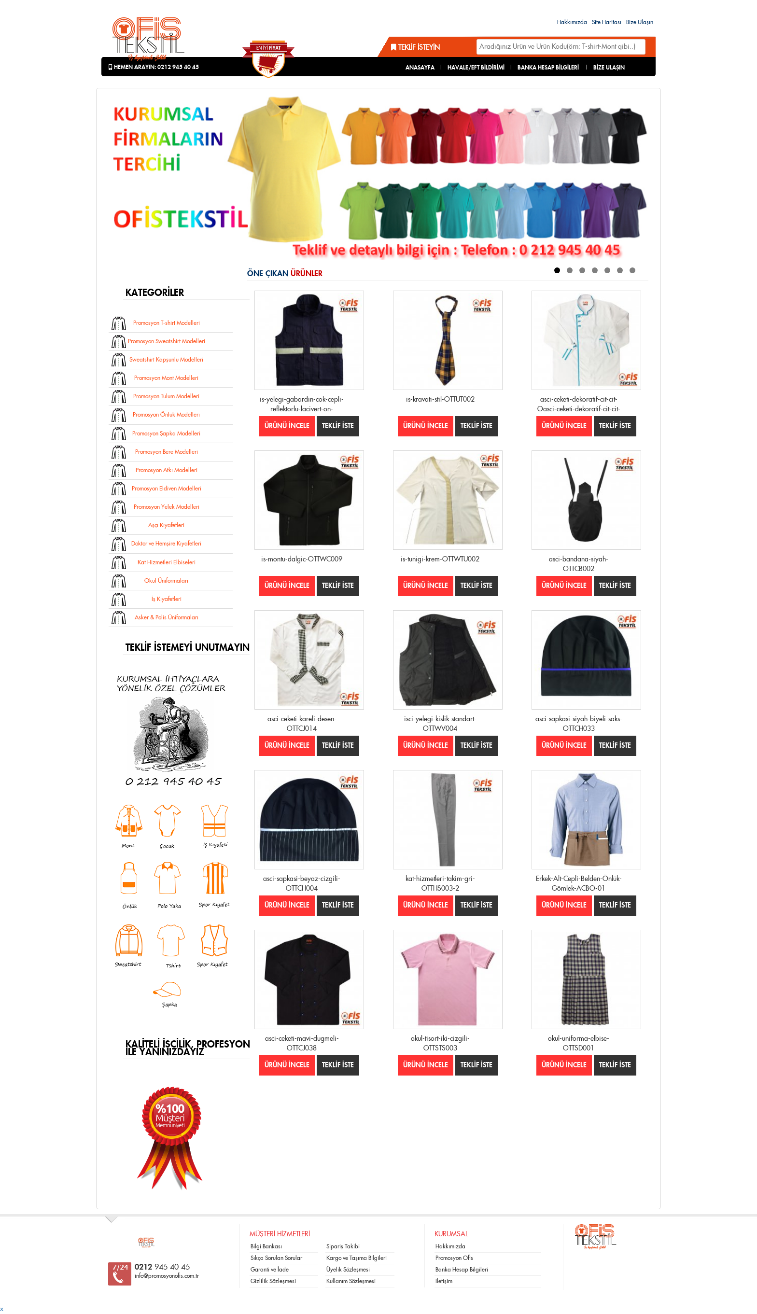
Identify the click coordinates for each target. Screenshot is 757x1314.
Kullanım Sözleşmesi (351, 1281)
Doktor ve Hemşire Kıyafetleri (166, 543)
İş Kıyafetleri (167, 599)
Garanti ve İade (270, 1269)
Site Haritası (606, 22)
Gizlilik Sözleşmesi (273, 1281)
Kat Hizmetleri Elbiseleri (167, 562)
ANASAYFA (420, 67)
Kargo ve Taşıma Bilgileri (356, 1258)
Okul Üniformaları (166, 581)
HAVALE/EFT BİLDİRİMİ (476, 67)
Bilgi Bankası (266, 1246)
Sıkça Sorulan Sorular (276, 1258)
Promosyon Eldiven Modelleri (166, 488)
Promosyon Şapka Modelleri (166, 433)
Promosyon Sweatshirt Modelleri (166, 341)
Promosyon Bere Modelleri (166, 452)
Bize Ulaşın (639, 22)
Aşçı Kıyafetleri (166, 525)
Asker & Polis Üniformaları (166, 617)
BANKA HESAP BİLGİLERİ (548, 67)
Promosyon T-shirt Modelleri (166, 323)
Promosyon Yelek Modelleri (166, 507)
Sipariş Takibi (343, 1246)
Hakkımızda (572, 22)
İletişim (443, 1281)
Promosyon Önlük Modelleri (166, 415)
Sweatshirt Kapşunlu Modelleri (166, 360)
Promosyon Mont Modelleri (166, 378)
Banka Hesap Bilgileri (461, 1269)
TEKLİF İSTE (338, 426)
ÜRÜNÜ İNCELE (287, 426)
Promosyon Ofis (454, 1258)
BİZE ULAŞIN (609, 67)
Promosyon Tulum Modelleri (166, 396)
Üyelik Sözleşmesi (348, 1269)
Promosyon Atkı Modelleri (166, 470)
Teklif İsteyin (415, 47)
